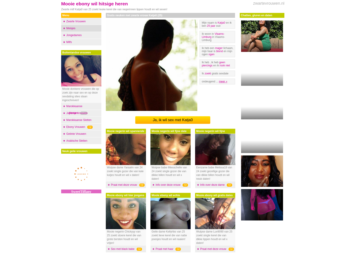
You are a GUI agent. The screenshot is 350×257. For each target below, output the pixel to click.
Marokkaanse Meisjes (74, 109)
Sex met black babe (122, 249)
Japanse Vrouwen (77, 113)
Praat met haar (164, 249)
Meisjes (70, 28)
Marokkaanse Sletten (79, 120)
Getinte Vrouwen (76, 133)
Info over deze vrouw (168, 184)
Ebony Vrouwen (75, 126)
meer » (223, 81)
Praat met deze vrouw (124, 184)
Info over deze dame (212, 184)
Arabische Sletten (76, 140)
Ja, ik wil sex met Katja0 (173, 120)
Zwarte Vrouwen (76, 21)
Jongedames (74, 35)
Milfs (69, 42)
